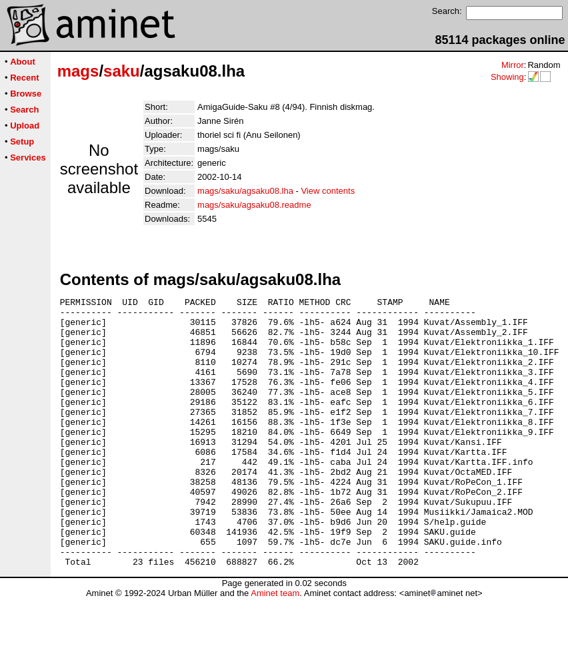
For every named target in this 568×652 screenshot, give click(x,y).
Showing (507, 77)
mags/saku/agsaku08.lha (245, 191)
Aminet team (275, 647)
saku (121, 71)
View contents (328, 191)
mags (78, 71)
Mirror (512, 65)
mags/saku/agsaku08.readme (254, 205)
